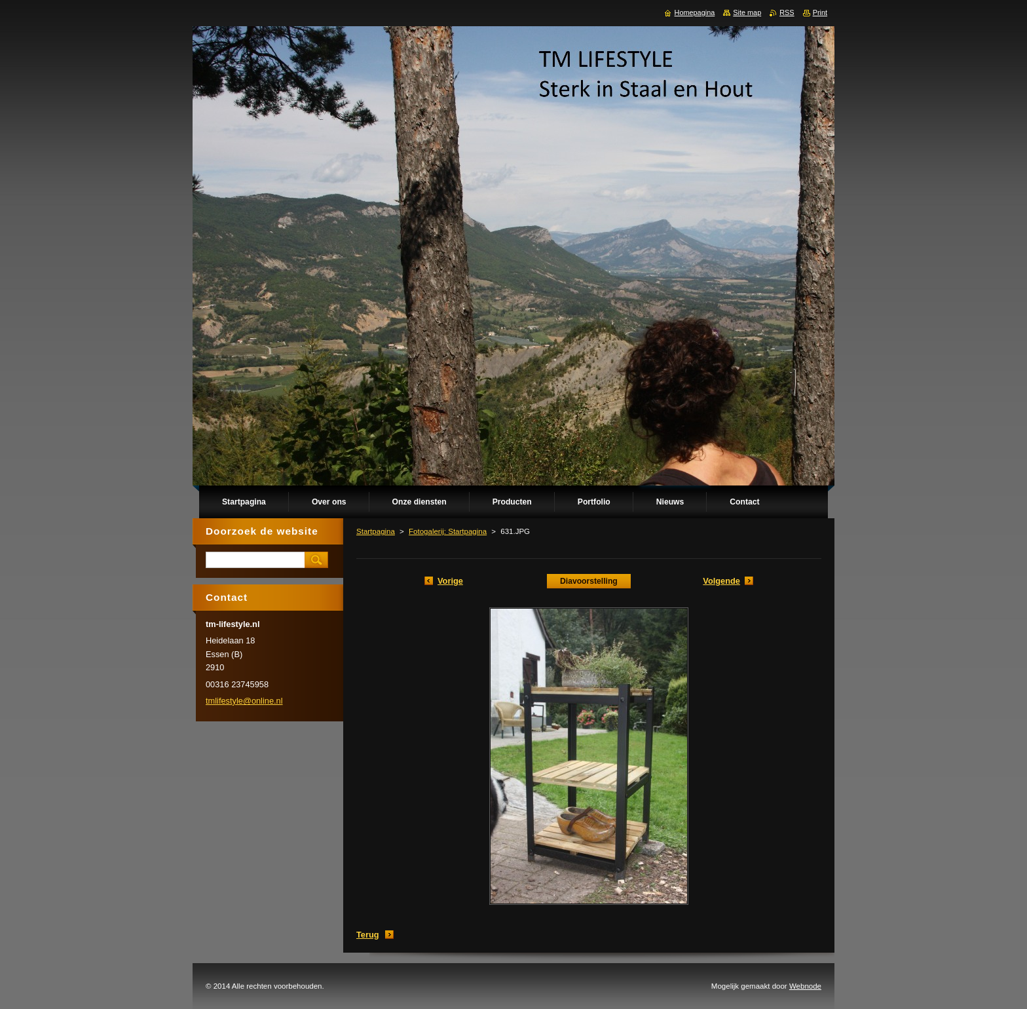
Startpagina (375, 531)
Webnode (805, 986)
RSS (786, 12)
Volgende (721, 581)
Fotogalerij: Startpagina (448, 531)
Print (820, 12)
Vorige (450, 581)
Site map (747, 12)
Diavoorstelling (589, 581)
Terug (367, 935)
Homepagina (695, 12)
